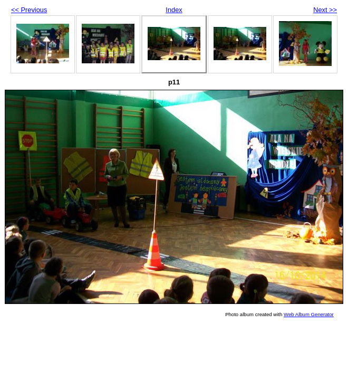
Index (174, 10)
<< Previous (29, 10)
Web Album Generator (309, 314)
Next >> (325, 10)
